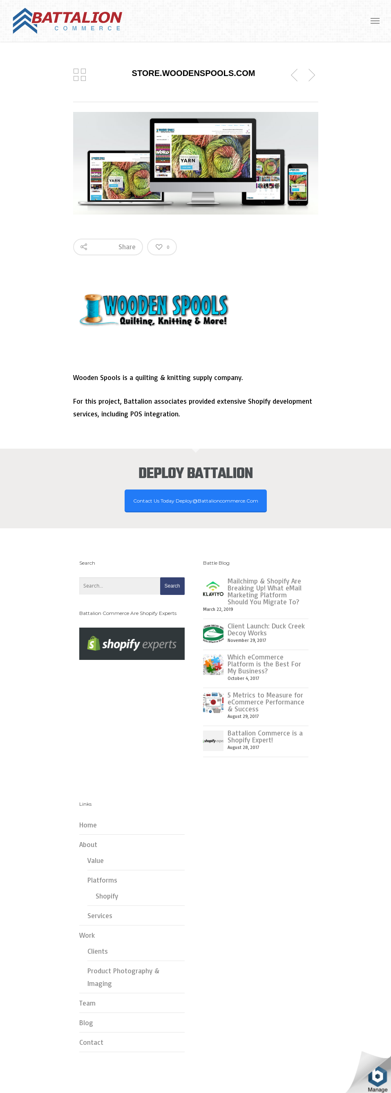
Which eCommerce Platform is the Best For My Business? (264, 664)
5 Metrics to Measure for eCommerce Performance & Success (266, 702)
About (88, 844)
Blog (86, 1022)
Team (87, 1003)
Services (99, 915)
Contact (91, 1042)
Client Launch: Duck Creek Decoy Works (266, 629)
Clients (97, 951)
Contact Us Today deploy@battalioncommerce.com (195, 501)
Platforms (102, 880)
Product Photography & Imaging (123, 977)
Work (87, 935)
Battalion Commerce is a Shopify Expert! (265, 736)
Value (95, 860)
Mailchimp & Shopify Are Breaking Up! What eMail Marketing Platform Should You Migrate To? (265, 591)
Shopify (107, 896)
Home (88, 824)
